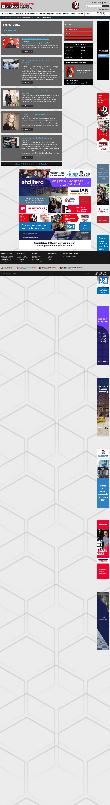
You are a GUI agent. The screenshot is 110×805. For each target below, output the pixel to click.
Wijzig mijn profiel (96, 2)
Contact (50, 257)
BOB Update (35, 259)
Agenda (58, 14)
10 (39, 164)
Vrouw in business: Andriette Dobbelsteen (36, 91)
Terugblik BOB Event (22, 257)
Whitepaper (20, 261)
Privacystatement (52, 261)
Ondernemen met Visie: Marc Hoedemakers (37, 138)
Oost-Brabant (72, 34)
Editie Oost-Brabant (6, 257)
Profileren (106, 2)
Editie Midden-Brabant (7, 256)
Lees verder (28, 51)
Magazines (19, 14)
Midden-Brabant (73, 29)
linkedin (104, 273)
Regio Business (18, 6)
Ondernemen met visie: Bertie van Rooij (35, 39)
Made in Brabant (31, 14)
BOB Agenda (20, 259)
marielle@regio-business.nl (78, 83)
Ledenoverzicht (36, 256)
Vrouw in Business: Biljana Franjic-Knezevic (37, 114)
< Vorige (17, 164)
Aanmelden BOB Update (69, 256)
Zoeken (105, 6)
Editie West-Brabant (6, 259)
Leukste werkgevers (46, 14)
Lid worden (35, 257)
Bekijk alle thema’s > (10, 30)
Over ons (80, 14)
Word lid (88, 14)
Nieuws (66, 14)
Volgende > (44, 164)
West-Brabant (72, 38)
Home (2, 14)
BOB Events (9, 14)
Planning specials (5, 261)
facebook (96, 273)
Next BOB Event (21, 256)
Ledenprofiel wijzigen (37, 261)
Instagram (100, 273)
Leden (73, 14)
